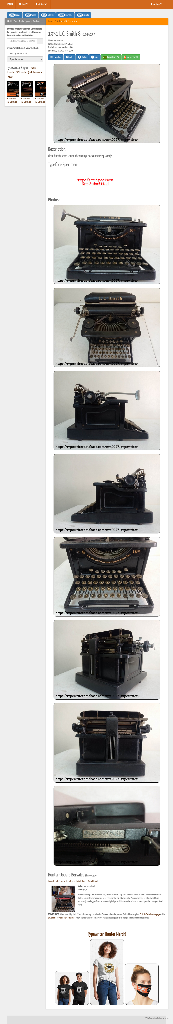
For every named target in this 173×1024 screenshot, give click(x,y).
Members (156, 4)
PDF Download (12, 102)
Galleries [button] (47, 15)
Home (50, 21)
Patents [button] (83, 15)
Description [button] (55, 57)
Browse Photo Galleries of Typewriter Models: (23, 48)
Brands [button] (14, 15)
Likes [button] (94, 57)
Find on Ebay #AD (111, 57)
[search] (25, 54)
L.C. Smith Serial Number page (149, 914)
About (23, 4)
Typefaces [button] (65, 15)
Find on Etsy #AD (131, 57)
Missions (41, 4)
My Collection (80, 881)
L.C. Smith (57, 21)
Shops (10, 77)
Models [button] (30, 15)
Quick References (35, 72)
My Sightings (92, 881)
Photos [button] (82, 57)
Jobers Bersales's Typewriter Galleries (61, 881)
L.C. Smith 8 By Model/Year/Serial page (61, 918)
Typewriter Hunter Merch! (107, 934)
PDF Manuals (21, 72)
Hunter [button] (69, 57)
